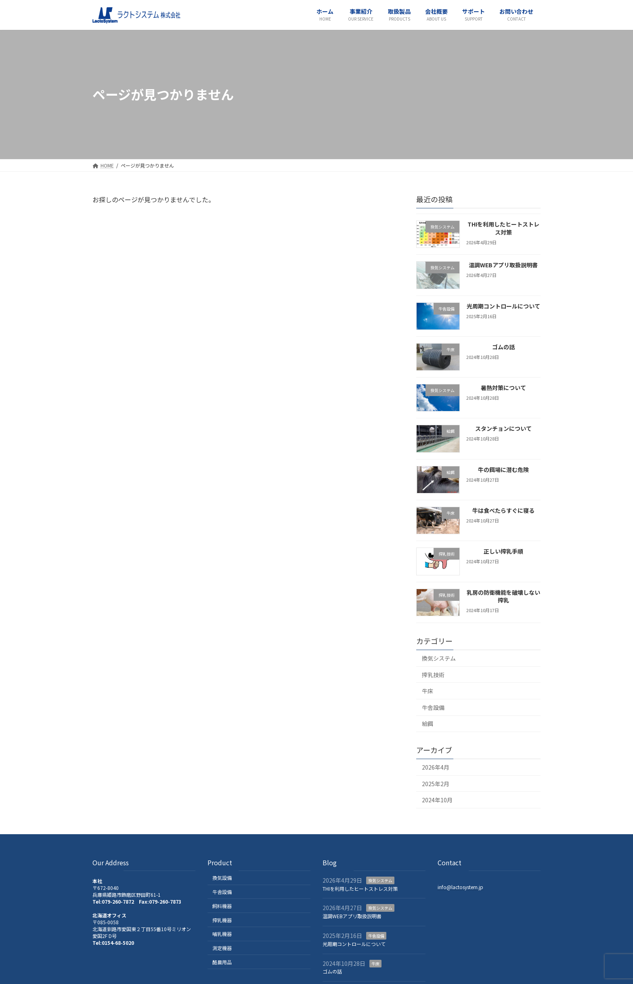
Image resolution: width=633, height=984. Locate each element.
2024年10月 (437, 800)
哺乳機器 (222, 933)
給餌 (427, 724)
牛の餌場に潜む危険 (503, 469)
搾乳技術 (433, 674)
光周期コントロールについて (503, 306)
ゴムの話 (503, 346)
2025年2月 (435, 783)
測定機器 (222, 947)
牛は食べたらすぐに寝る (503, 510)
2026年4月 (435, 767)
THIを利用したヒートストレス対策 (503, 228)
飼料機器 (222, 905)
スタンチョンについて (503, 428)
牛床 (427, 691)
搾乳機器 (222, 919)
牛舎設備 (433, 707)
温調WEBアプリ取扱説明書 (503, 265)
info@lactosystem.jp (460, 886)
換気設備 (222, 877)
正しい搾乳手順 (503, 551)
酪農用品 (222, 962)
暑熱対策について (503, 388)
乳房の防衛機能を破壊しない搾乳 (503, 596)
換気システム (439, 658)
